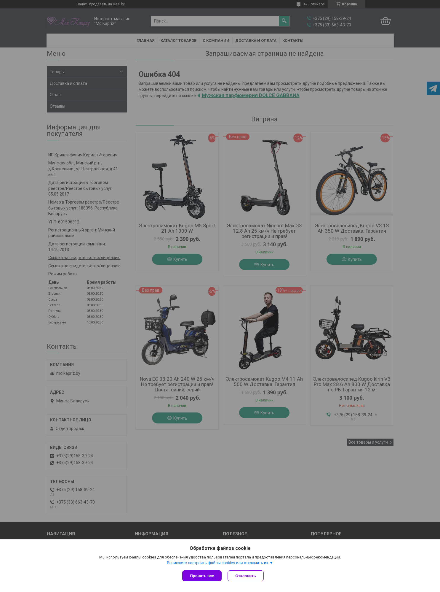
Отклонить (245, 576)
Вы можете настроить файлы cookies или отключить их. (218, 563)
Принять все (202, 576)
